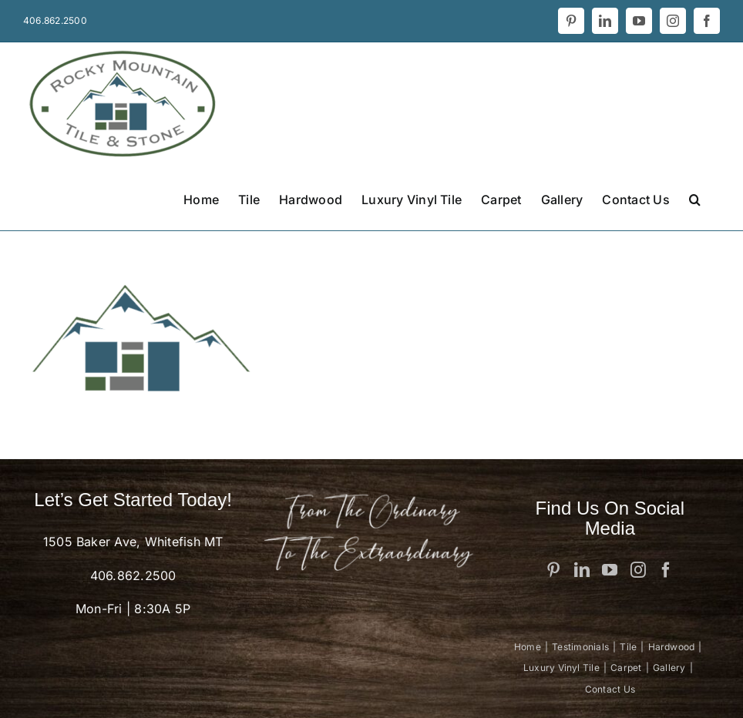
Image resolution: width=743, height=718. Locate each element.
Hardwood (671, 647)
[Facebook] (666, 570)
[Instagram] (638, 570)
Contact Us (610, 689)
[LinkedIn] (582, 570)
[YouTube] (609, 570)
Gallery (669, 667)
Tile (628, 647)
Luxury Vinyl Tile (561, 667)
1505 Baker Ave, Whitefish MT (133, 541)
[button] (695, 198)
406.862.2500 (133, 575)
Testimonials (580, 647)
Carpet (625, 667)
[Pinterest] (553, 570)
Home (527, 647)
